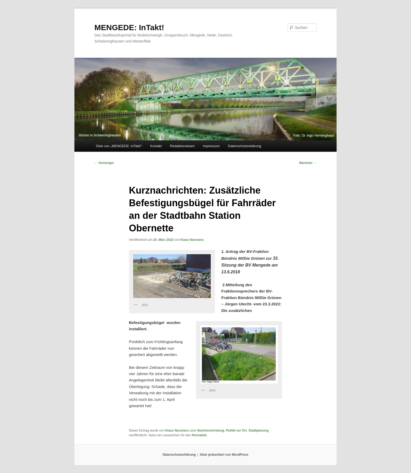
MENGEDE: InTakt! (129, 27)
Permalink (199, 435)
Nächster (308, 163)
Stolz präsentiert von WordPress (224, 454)
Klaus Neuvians (192, 240)
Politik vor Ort (236, 430)
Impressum (211, 146)
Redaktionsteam (182, 146)
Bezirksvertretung (210, 430)
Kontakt (156, 146)
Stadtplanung (258, 430)
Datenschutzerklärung (244, 146)
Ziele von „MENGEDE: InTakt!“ (119, 146)
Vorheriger (104, 163)
